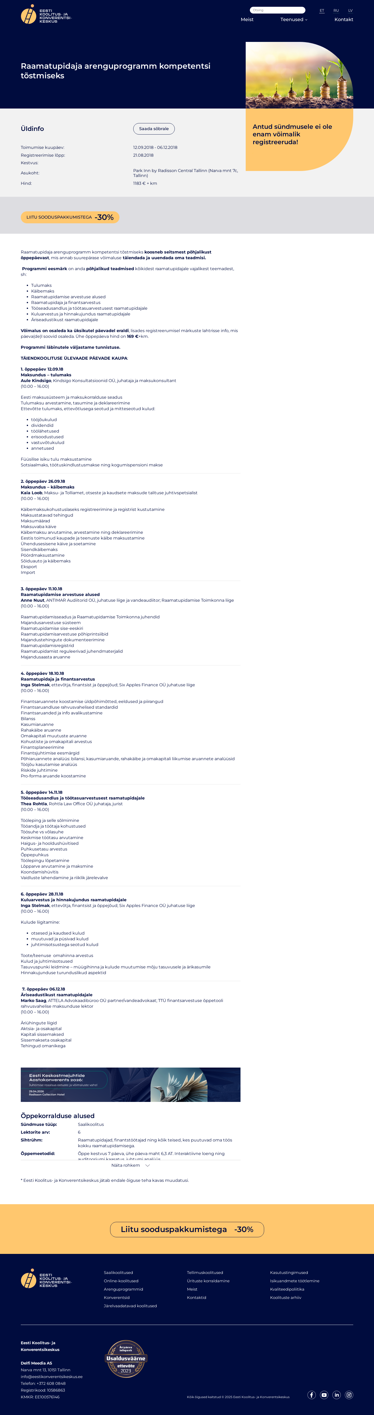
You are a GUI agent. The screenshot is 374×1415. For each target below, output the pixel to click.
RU (336, 10)
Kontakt (344, 19)
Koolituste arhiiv (285, 1297)
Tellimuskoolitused (205, 1272)
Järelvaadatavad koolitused (130, 1305)
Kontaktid (196, 1297)
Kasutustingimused (289, 1272)
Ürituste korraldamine (208, 1280)
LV (350, 10)
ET (322, 10)
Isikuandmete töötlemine (294, 1280)
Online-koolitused (121, 1280)
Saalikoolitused (118, 1272)
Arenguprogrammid (123, 1289)
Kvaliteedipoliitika (287, 1289)
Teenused (294, 19)
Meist (247, 19)
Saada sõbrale (154, 128)
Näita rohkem (130, 1165)
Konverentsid (117, 1297)
